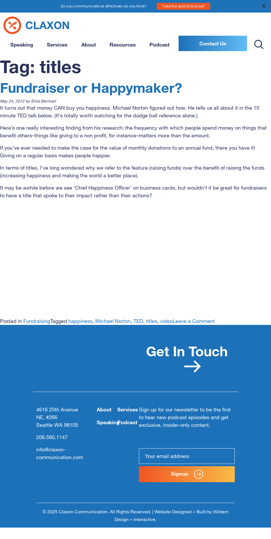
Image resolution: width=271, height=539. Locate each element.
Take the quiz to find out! (183, 5)
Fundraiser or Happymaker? (91, 87)
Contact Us (212, 43)
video (166, 321)
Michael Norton (113, 321)
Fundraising (36, 321)
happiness (80, 321)
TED (138, 321)
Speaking (21, 44)
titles (151, 321)
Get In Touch (187, 358)
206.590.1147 (52, 437)
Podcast (159, 44)
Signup (187, 474)
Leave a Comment (194, 321)
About (88, 44)
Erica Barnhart (43, 100)
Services (57, 44)
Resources (123, 44)
